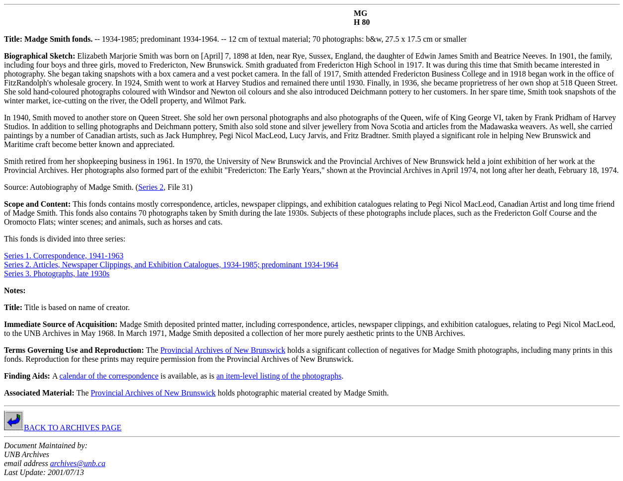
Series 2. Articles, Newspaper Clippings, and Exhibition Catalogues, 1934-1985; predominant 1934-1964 (171, 264)
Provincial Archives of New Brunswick (223, 350)
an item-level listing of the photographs (278, 376)
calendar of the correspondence (109, 376)
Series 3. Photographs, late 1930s (56, 273)
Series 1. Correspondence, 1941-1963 (63, 255)
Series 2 (150, 187)
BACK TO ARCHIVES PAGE (63, 427)
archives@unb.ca (77, 463)
